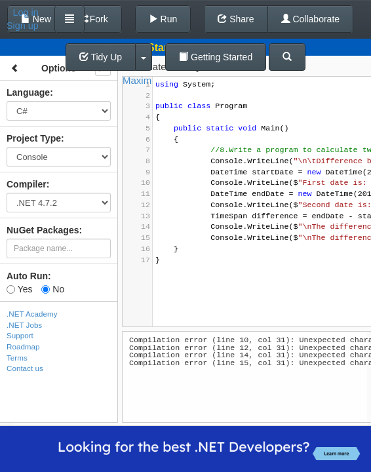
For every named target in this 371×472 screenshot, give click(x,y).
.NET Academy (32, 313)
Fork (93, 19)
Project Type (34, 138)
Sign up (23, 25)
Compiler (27, 184)
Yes (19, 289)
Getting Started (215, 57)
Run (163, 19)
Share (236, 19)
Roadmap (23, 346)
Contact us (25, 368)
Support (20, 335)
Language (28, 92)
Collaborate (310, 19)
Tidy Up (100, 57)
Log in (26, 12)
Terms (17, 357)
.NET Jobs (24, 325)
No (52, 289)
